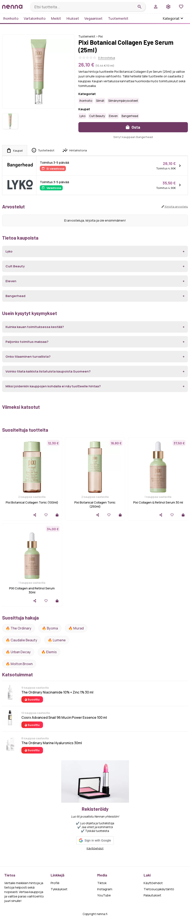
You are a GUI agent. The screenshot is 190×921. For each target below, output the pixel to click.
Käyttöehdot (95, 848)
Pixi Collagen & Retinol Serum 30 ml (158, 502)
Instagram (104, 889)
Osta (133, 127)
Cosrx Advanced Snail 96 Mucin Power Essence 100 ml (64, 717)
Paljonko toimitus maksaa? (27, 341)
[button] (95, 840)
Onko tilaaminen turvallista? (28, 356)
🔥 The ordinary (18, 628)
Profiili (55, 883)
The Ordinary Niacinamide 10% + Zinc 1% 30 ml (57, 692)
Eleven (113, 116)
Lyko (82, 116)
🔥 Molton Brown (19, 663)
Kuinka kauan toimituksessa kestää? (35, 327)
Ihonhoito (10, 18)
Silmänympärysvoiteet (123, 101)
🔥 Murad (76, 628)
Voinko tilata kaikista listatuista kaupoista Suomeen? (48, 371)
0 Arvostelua (106, 58)
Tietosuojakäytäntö (159, 889)
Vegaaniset (93, 18)
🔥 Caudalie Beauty (21, 640)
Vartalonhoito (35, 18)
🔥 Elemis (49, 652)
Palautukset (152, 895)
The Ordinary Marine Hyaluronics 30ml (51, 743)
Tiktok (102, 883)
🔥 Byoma (50, 628)
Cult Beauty (97, 116)
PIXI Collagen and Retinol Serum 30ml (32, 590)
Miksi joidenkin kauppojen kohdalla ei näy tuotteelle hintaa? (53, 386)
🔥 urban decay (18, 652)
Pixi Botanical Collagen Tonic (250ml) (94, 504)
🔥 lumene (57, 640)
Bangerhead (130, 116)
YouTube (104, 895)
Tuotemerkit (118, 18)
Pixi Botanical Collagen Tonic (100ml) (32, 502)
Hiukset (73, 18)
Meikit (56, 18)
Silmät (100, 101)
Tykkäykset (59, 889)
